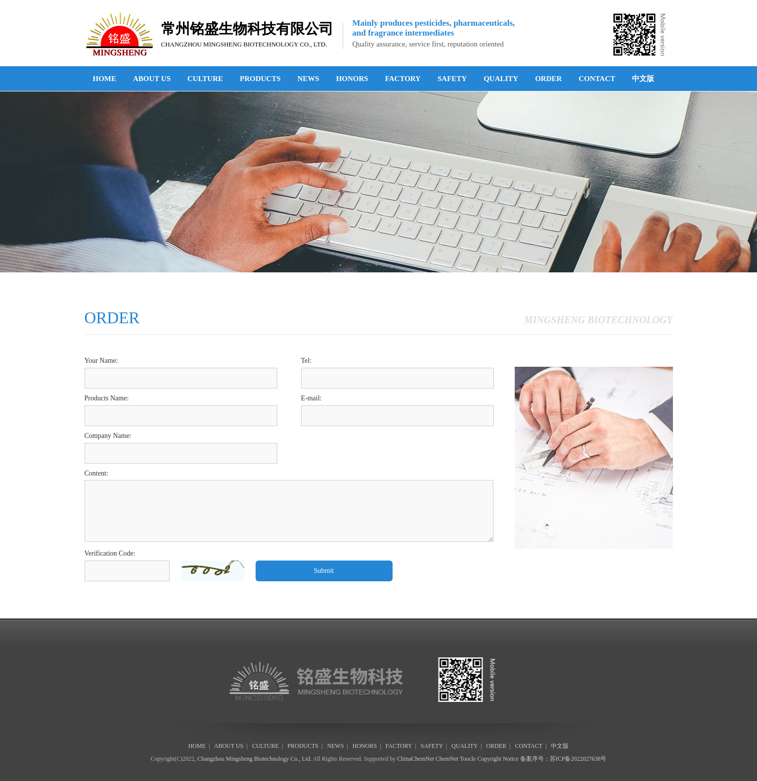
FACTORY (403, 79)
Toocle (468, 758)
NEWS (308, 79)
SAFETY (452, 79)
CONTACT (597, 79)
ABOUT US (152, 79)
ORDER (548, 79)
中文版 (643, 79)
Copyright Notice (498, 758)
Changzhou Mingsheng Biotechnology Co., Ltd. (254, 758)
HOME (105, 79)
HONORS (352, 79)
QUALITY (501, 79)
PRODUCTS (260, 79)
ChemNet (447, 758)
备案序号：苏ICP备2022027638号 (563, 758)
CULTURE (205, 79)
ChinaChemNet (415, 758)
